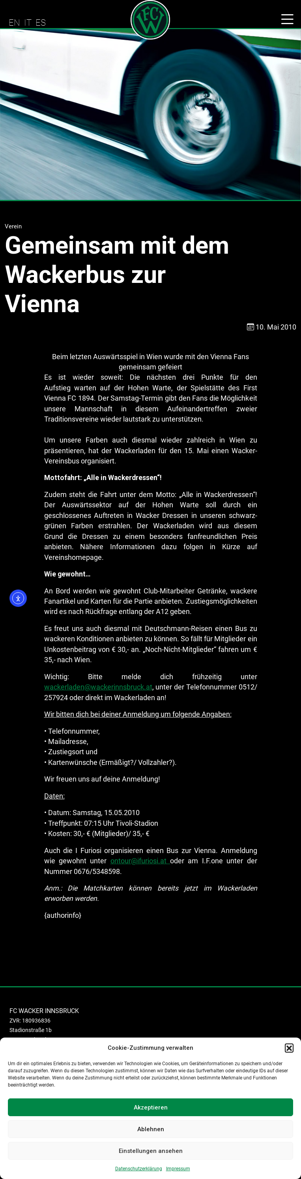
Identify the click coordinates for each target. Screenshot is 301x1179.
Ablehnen (150, 1129)
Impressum (178, 1168)
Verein (13, 226)
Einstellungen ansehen (151, 1151)
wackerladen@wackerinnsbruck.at (98, 687)
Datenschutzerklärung (138, 1168)
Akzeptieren (151, 1107)
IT (28, 22)
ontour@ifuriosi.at (140, 861)
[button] (289, 1048)
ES (41, 22)
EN (14, 22)
